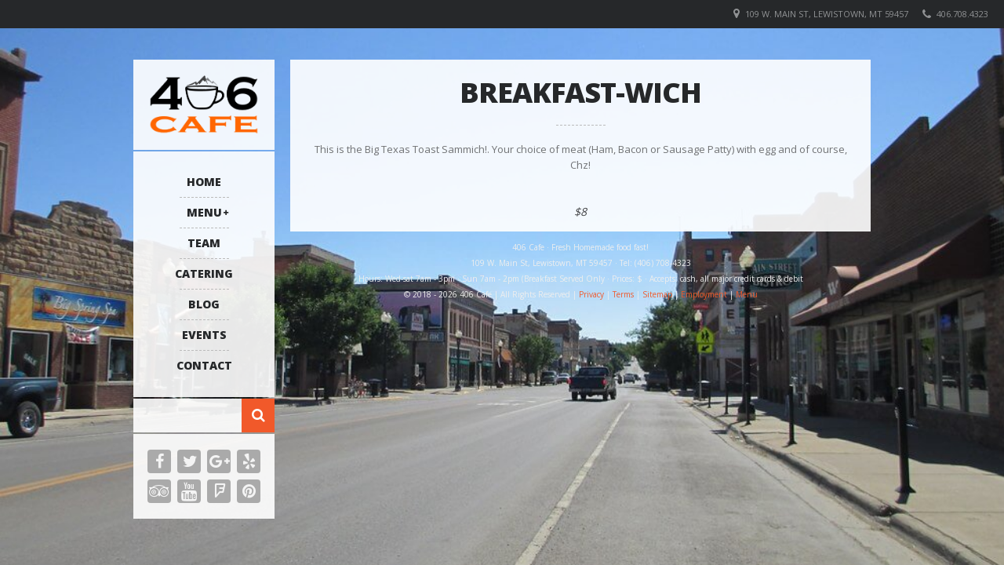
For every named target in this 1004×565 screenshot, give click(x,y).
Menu (204, 212)
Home (204, 181)
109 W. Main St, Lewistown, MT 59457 (826, 14)
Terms (623, 294)
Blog (204, 304)
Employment (704, 294)
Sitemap (657, 294)
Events (204, 334)
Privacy (591, 294)
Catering (204, 273)
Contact (204, 365)
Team (203, 242)
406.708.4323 (962, 14)
